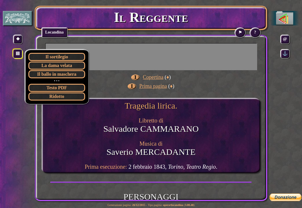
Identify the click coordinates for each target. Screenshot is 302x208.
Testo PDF (57, 87)
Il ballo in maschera (56, 74)
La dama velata (56, 65)
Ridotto (56, 96)
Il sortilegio (56, 56)
